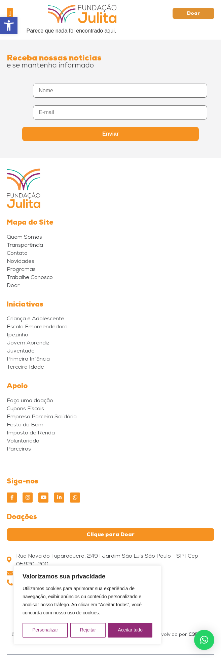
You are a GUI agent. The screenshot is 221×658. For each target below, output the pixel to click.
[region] (87, 605)
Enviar (110, 134)
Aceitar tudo (130, 630)
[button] (8, 25)
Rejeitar (88, 630)
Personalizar (45, 630)
